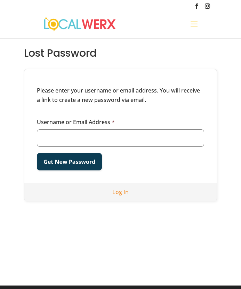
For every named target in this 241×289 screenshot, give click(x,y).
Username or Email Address (76, 122)
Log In (120, 192)
